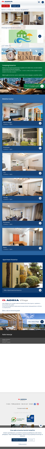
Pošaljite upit (15, 6)
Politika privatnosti (15, 404)
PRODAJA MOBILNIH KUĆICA (11, 28)
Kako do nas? (24, 404)
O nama (8, 404)
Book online (5, 6)
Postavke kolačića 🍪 (22, 408)
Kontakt (31, 404)
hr (42, 2)
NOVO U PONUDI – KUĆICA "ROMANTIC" (15, 10)
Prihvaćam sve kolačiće (19, 440)
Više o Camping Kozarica (32, 86)
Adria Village (5, 303)
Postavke (31, 440)
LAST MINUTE (6, 46)
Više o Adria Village (33, 321)
